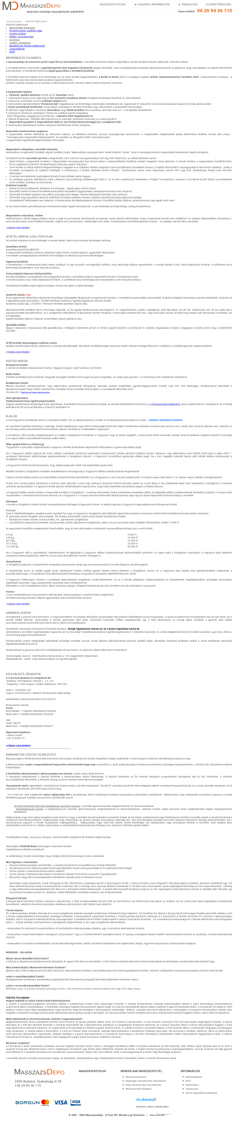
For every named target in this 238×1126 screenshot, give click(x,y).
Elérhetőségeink (218, 4)
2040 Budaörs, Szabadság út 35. (38, 1081)
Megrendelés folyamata (22, 27)
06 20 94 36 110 (214, 10)
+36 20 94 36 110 (28, 1085)
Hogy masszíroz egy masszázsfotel (143, 1085)
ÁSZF (188, 1081)
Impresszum (192, 1089)
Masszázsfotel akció (136, 1077)
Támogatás (189, 4)
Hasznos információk (153, 4)
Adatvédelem (192, 1085)
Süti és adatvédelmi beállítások (201, 1093)
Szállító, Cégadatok (20, 43)
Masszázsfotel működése (139, 1089)
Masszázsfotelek (113, 4)
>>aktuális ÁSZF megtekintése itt (74, 116)
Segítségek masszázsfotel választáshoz (146, 1081)
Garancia (14, 39)
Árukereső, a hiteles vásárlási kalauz (152, 1107)
